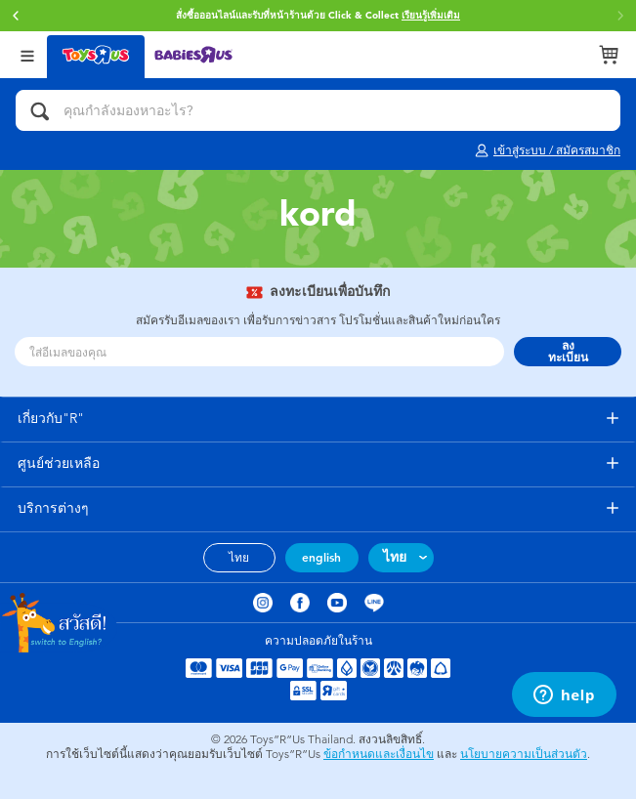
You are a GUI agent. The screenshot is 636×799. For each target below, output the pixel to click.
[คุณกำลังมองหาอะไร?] (318, 110)
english (321, 558)
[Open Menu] (27, 54)
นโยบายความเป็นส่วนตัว (523, 754)
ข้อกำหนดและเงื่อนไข (378, 754)
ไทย (239, 558)
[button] (15, 15)
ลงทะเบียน (568, 351)
